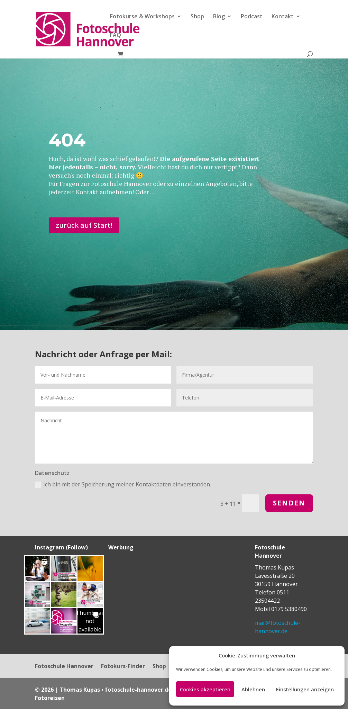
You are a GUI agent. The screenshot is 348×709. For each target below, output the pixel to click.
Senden (289, 503)
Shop (197, 17)
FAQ (115, 36)
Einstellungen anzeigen (305, 689)
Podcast (252, 17)
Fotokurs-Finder (123, 667)
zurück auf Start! (84, 225)
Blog (219, 17)
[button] (38, 568)
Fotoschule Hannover (64, 667)
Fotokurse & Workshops (142, 17)
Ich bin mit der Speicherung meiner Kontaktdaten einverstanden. (123, 484)
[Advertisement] (151, 598)
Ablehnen (253, 689)
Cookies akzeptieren (205, 689)
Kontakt (283, 17)
